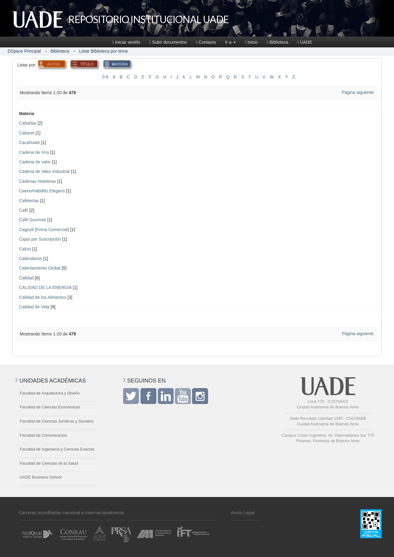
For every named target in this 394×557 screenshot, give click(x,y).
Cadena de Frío (34, 152)
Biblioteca (277, 42)
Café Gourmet (32, 219)
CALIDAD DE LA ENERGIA (45, 287)
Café (23, 210)
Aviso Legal (243, 512)
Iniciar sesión (126, 42)
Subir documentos (168, 42)
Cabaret (26, 132)
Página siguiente (358, 92)
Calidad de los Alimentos (42, 297)
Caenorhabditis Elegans (42, 190)
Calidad (26, 277)
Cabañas (27, 123)
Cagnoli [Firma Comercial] (44, 229)
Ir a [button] (230, 42)
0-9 (105, 76)
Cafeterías (29, 200)
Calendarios (30, 258)
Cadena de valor (35, 161)
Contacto (206, 42)
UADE (304, 42)
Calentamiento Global (40, 268)
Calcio (25, 248)
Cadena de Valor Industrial (44, 171)
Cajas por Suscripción (40, 239)
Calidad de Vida (34, 306)
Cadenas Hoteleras (37, 181)
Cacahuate (29, 142)
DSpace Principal (24, 51)
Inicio (251, 42)
